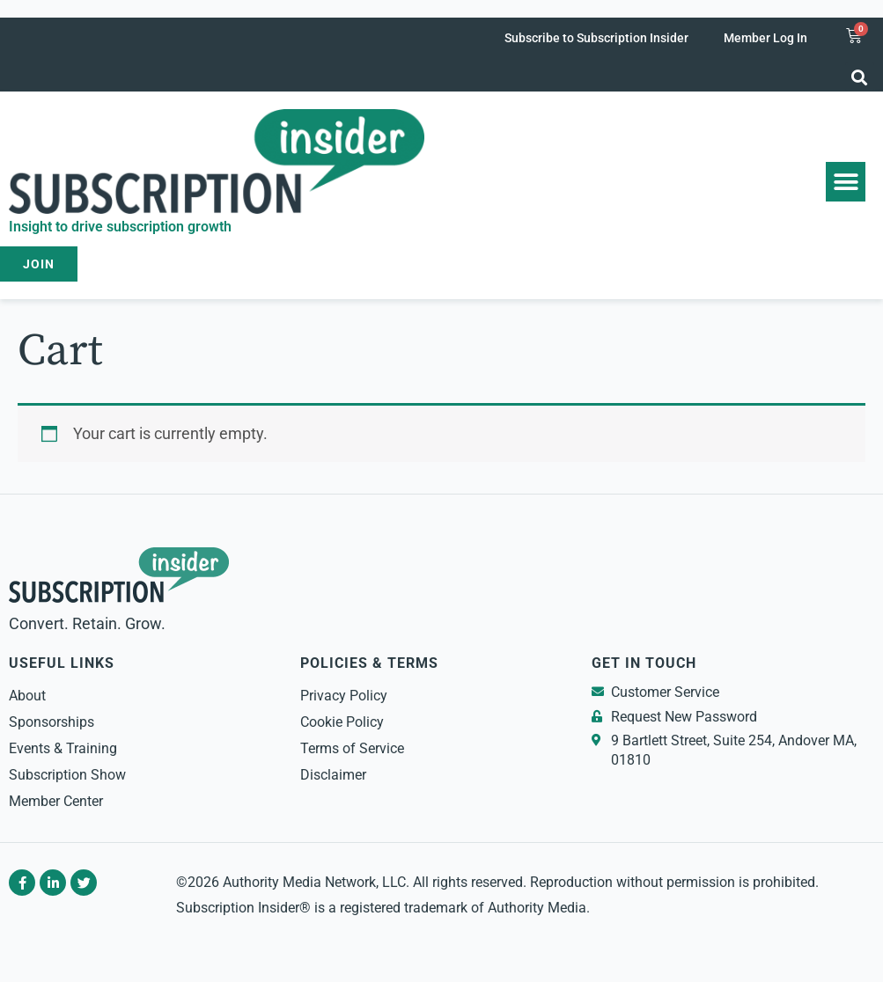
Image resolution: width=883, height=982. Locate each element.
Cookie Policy (342, 722)
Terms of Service (352, 748)
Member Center (56, 801)
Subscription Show (67, 774)
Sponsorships (51, 722)
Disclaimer (333, 774)
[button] (859, 77)
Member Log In (765, 38)
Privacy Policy (343, 695)
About (27, 695)
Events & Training (63, 748)
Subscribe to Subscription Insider (596, 38)
